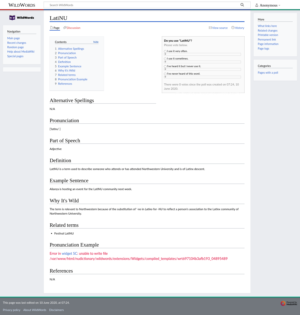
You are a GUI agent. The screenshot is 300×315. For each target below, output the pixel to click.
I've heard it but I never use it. (182, 66)
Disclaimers (56, 310)
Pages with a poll (268, 72)
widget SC (69, 253)
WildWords (21, 5)
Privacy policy (11, 310)
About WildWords (34, 310)
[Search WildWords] (147, 5)
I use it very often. (176, 51)
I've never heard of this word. (182, 73)
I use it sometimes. (176, 58)
